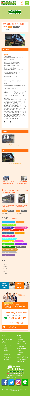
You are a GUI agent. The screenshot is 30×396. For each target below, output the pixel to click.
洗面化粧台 (6, 350)
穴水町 (5, 271)
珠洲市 (7, 29)
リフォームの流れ (21, 341)
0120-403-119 (17, 318)
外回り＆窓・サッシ (21, 361)
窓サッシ (19, 241)
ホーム (3, 335)
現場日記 (19, 354)
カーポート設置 (20, 244)
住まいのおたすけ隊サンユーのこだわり (8, 341)
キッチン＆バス (7, 357)
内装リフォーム (8, 241)
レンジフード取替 (8, 235)
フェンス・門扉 (18, 230)
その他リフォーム (8, 255)
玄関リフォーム (8, 244)
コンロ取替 (19, 233)
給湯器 (5, 349)
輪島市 (5, 268)
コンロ (5, 352)
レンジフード (7, 354)
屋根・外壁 (16, 26)
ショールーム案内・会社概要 (21, 349)
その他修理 (6, 359)
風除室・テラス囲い (8, 246)
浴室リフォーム (8, 227)
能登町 (5, 264)
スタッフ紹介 (20, 352)
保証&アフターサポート (22, 344)
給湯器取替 (7, 230)
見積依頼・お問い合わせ (22, 357)
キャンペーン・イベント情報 (20, 338)
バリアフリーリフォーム (10, 249)
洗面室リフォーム (21, 227)
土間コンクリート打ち (9, 252)
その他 (5, 273)
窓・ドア (6, 356)
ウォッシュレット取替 (9, 238)
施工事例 (19, 335)
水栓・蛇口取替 (8, 233)
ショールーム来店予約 (22, 359)
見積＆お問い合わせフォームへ (16, 327)
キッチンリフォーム (9, 224)
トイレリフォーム (8, 222)
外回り (10, 26)
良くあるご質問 (20, 346)
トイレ (5, 347)
